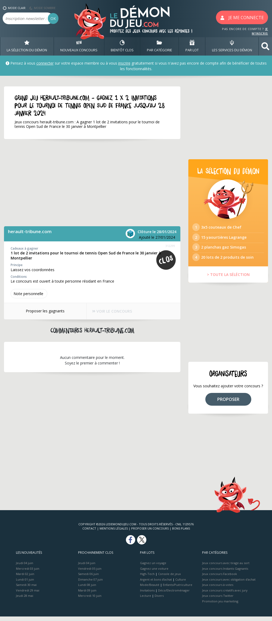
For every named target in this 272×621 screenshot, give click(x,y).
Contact (89, 533)
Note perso (29, 293)
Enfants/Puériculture (177, 589)
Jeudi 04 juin (24, 567)
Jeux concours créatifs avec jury (225, 595)
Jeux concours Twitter (217, 600)
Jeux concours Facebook (219, 578)
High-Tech (147, 578)
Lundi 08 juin (87, 589)
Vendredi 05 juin (89, 573)
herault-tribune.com (30, 231)
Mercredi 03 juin (27, 573)
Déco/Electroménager (174, 595)
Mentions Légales (114, 533)
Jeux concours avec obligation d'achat (229, 584)
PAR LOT (192, 46)
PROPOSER (228, 403)
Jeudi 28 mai (24, 600)
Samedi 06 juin (88, 578)
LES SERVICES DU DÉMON (232, 46)
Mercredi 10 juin (89, 600)
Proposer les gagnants (43, 311)
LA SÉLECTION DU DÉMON (27, 46)
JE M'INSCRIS (260, 31)
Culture (180, 584)
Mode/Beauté (149, 589)
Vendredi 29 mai (27, 595)
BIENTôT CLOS (122, 46)
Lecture (145, 600)
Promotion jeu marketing (220, 605)
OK (53, 18)
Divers (159, 600)
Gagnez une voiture (154, 573)
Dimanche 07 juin (90, 584)
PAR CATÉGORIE (159, 46)
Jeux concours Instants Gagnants (225, 573)
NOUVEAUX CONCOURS (78, 46)
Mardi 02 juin (25, 578)
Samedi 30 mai (26, 589)
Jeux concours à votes (217, 589)
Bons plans (181, 533)
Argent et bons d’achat (156, 584)
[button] (265, 46)
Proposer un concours (150, 533)
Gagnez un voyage (153, 567)
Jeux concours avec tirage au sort (225, 567)
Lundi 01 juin (25, 584)
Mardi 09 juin (87, 595)
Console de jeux (169, 578)
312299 (170, 246)
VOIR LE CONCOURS (112, 311)
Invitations (147, 595)
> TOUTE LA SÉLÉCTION (228, 279)
